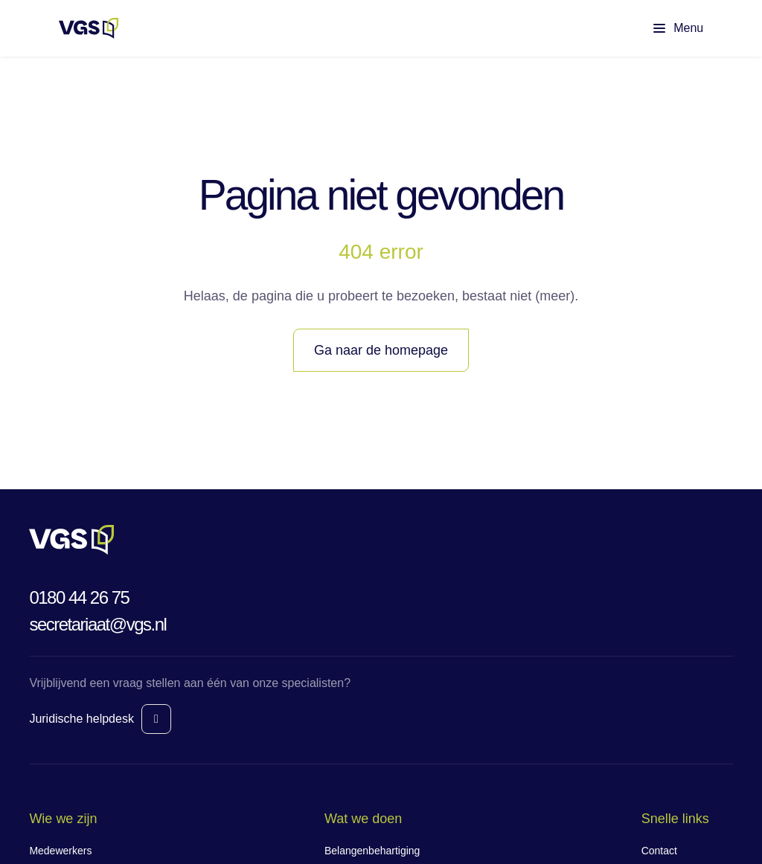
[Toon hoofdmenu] (666, 28)
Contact (659, 851)
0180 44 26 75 (79, 597)
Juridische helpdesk (81, 718)
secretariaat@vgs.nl (97, 624)
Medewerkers (60, 851)
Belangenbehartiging (372, 851)
